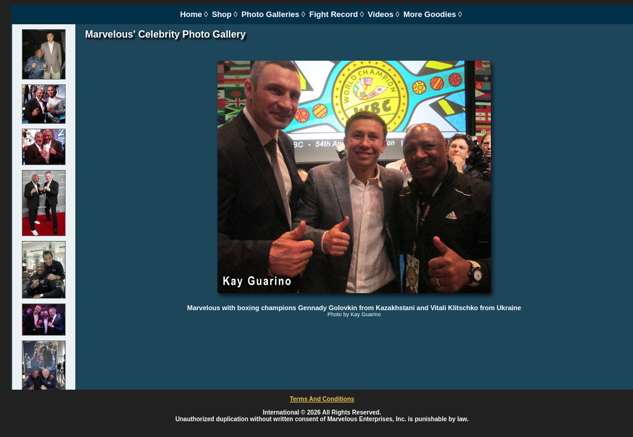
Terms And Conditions (322, 399)
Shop (222, 14)
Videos (380, 14)
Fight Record (333, 14)
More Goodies (429, 14)
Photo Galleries (270, 14)
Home (191, 14)
